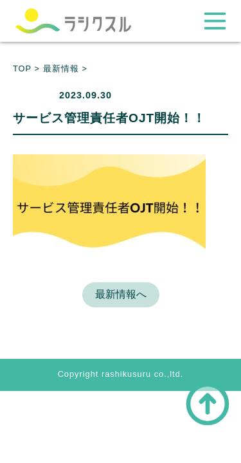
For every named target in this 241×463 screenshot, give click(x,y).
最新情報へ (121, 294)
